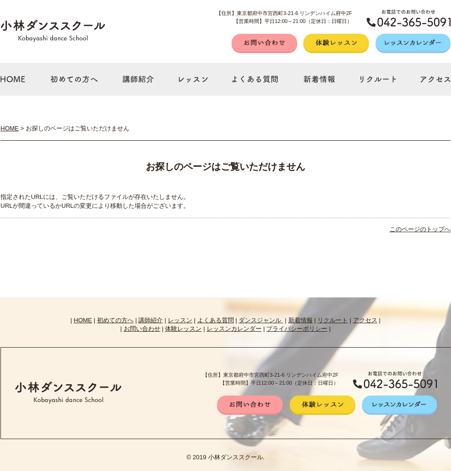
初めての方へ (115, 320)
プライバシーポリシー (296, 328)
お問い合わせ (142, 328)
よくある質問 (215, 320)
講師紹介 (150, 320)
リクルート (332, 320)
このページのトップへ (420, 229)
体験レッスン (183, 328)
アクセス (365, 320)
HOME (9, 128)
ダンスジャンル (261, 320)
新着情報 (300, 320)
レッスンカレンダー (234, 328)
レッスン (180, 320)
